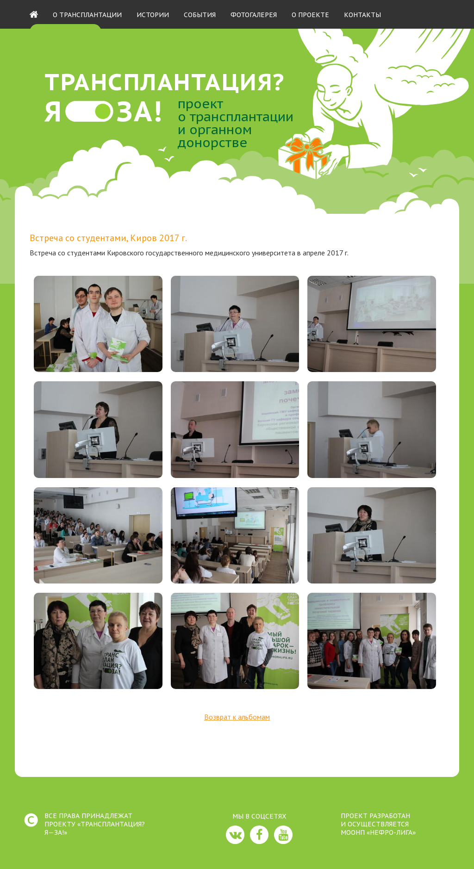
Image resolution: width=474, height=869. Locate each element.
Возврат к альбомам (237, 716)
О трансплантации (87, 15)
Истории (153, 15)
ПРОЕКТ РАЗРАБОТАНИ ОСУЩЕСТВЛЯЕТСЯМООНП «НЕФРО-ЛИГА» (378, 824)
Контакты (362, 15)
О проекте (310, 15)
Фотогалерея (254, 15)
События (200, 15)
